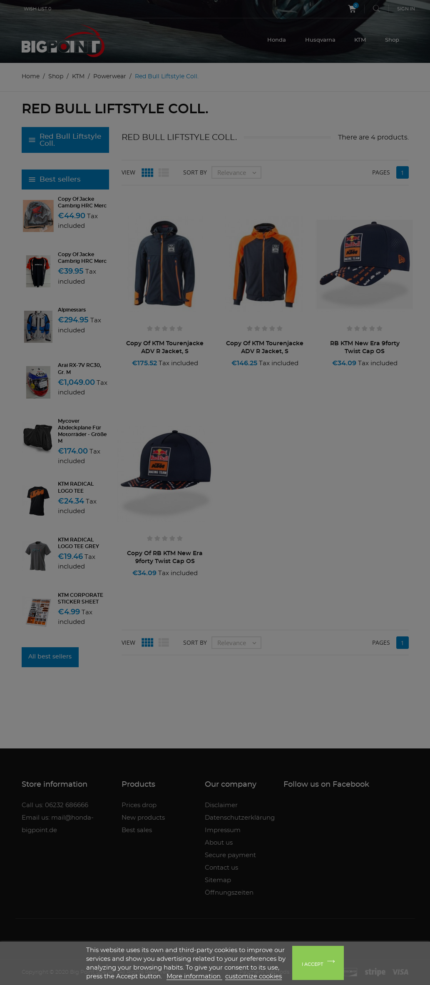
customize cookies (253, 976)
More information (194, 976)
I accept (312, 964)
